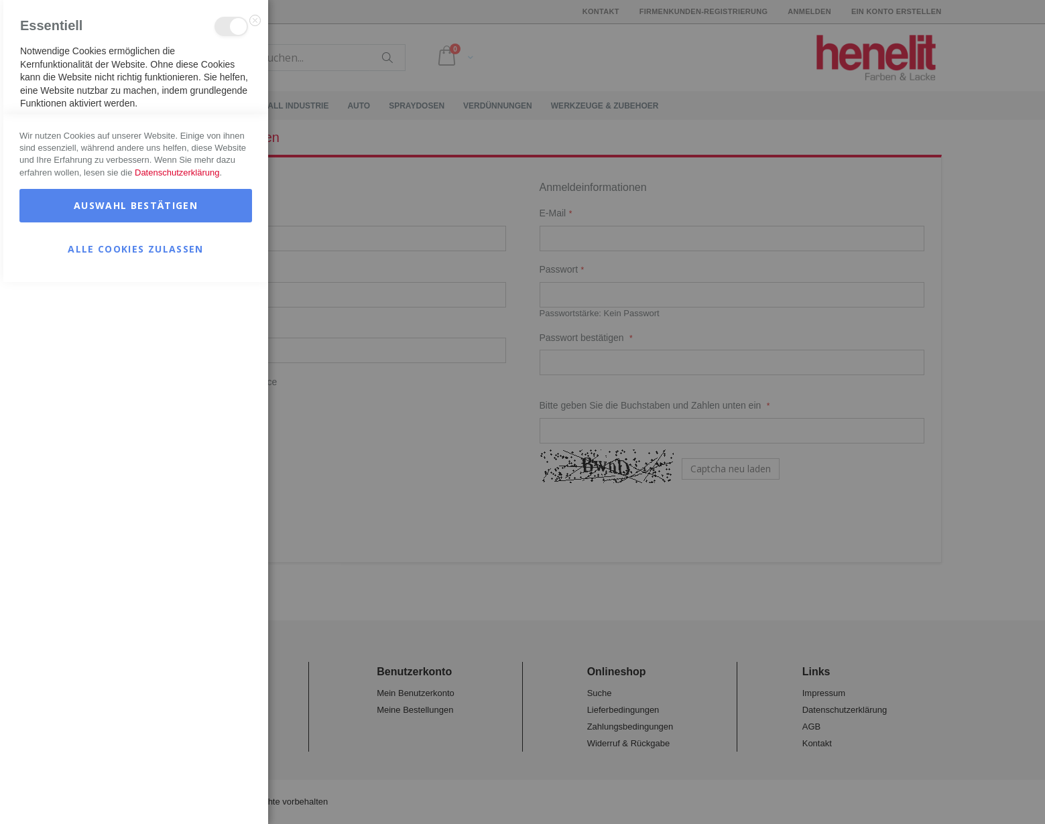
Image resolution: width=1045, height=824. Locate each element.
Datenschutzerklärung (177, 714)
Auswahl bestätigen (136, 747)
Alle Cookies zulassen (135, 790)
